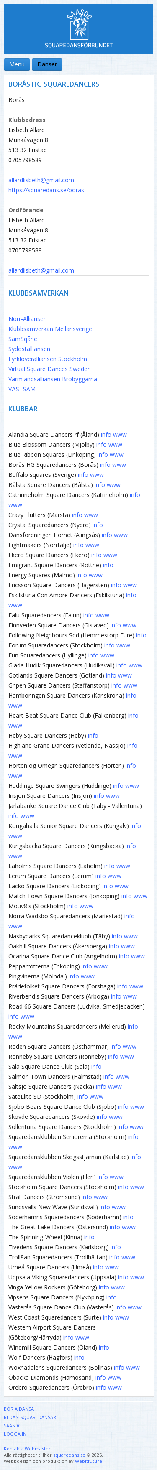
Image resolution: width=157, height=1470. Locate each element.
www (120, 434)
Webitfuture (88, 1461)
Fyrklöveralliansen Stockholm (47, 359)
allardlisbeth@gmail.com (41, 180)
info (106, 434)
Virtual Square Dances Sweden (49, 369)
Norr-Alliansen (27, 319)
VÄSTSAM (22, 389)
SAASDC (12, 1425)
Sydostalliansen (29, 349)
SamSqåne (22, 339)
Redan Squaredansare (31, 1417)
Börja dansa (19, 1409)
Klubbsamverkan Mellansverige (50, 329)
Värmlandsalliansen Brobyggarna (52, 379)
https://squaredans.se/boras (46, 190)
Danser (47, 64)
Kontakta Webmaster (27, 1448)
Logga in (15, 1434)
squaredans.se (69, 1455)
